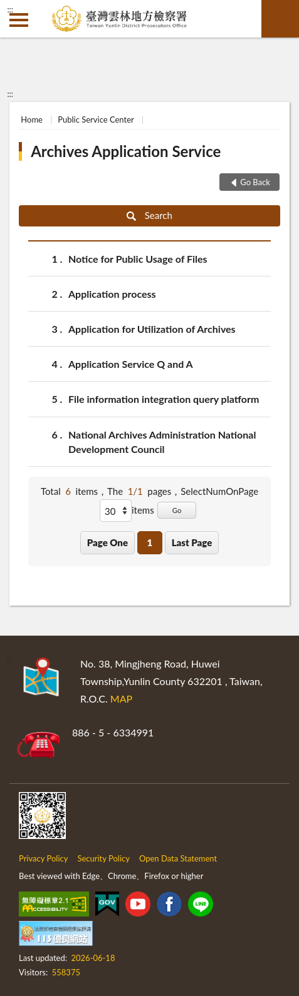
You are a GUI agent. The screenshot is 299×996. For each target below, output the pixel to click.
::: (10, 9)
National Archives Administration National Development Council (162, 441)
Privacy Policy (43, 858)
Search (149, 215)
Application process (112, 294)
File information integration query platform (163, 399)
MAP (121, 698)
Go (177, 510)
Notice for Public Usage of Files (137, 259)
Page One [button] (107, 542)
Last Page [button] (192, 542)
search (280, 19)
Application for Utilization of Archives (152, 329)
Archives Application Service (126, 151)
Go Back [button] (255, 182)
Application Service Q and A (130, 364)
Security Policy (103, 858)
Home (32, 119)
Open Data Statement (178, 858)
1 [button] (149, 542)
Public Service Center (96, 119)
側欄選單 (18, 20)
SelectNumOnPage (219, 491)
